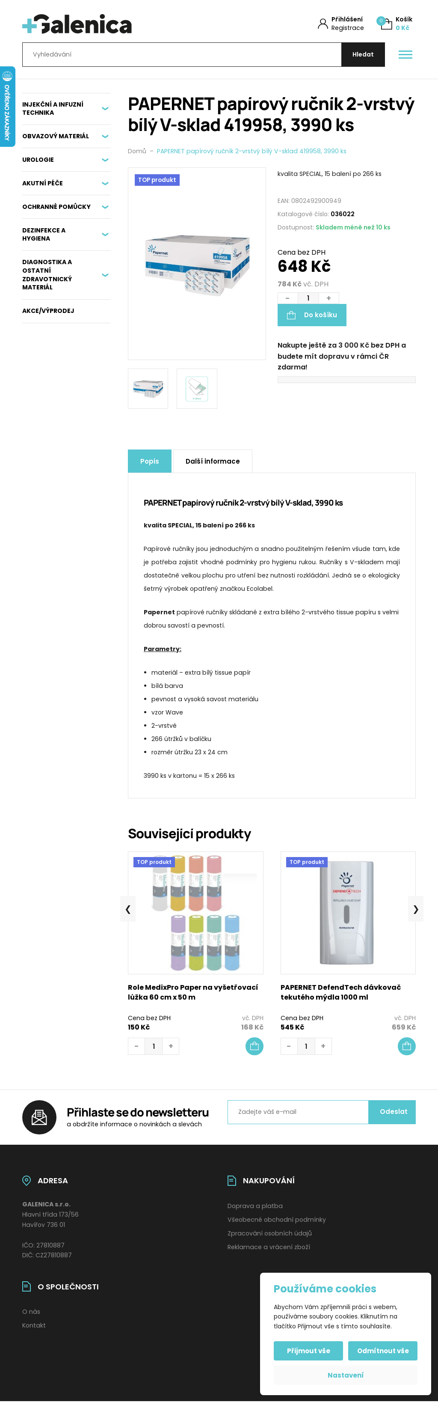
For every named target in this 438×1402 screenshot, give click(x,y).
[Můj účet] (340, 24)
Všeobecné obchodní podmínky (277, 1219)
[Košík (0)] (397, 24)
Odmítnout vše (383, 1350)
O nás (31, 1311)
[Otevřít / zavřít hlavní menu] (405, 54)
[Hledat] (363, 54)
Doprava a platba (255, 1206)
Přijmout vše (308, 1350)
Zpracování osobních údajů (270, 1233)
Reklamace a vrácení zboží (269, 1247)
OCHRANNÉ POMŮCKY (56, 206)
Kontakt (34, 1325)
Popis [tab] (149, 461)
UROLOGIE (38, 159)
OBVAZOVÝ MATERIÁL (55, 136)
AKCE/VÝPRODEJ (48, 311)
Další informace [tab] (213, 461)
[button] (254, 1046)
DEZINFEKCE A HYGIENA (43, 234)
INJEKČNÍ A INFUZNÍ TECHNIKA (52, 108)
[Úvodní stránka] (110, 24)
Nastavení (346, 1375)
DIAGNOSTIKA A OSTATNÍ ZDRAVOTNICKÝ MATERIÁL (47, 275)
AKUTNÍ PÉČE (42, 183)
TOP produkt (157, 180)
